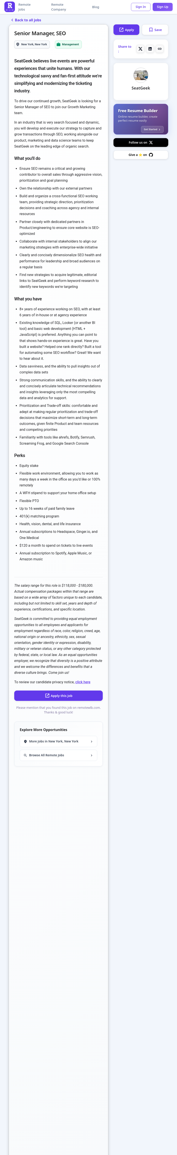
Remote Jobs (24, 7)
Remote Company (58, 7)
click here (82, 682)
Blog (95, 7)
